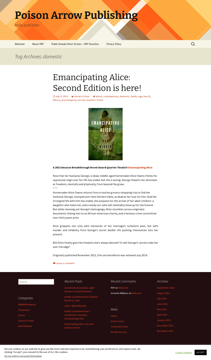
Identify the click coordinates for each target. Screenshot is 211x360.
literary (56, 100)
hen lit (147, 96)
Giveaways (24, 309)
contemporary (110, 96)
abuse (99, 96)
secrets (81, 100)
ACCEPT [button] (201, 352)
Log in (114, 315)
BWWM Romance (27, 304)
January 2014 (164, 320)
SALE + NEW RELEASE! (75, 305)
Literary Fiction (81, 96)
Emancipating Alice (140, 167)
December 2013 (165, 325)
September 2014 (165, 287)
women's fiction (95, 100)
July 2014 (162, 298)
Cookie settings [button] (183, 352)
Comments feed (119, 326)
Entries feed (117, 321)
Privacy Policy (113, 44)
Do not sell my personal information (23, 356)
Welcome (20, 44)
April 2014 (162, 314)
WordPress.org (119, 332)
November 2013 (165, 330)
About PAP (38, 44)
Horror (21, 315)
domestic (125, 96)
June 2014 (162, 303)
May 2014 (162, 309)
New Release (25, 326)
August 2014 (163, 293)
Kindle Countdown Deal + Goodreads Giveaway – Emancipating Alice (77, 315)
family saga (137, 96)
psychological (69, 100)
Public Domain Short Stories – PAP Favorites (75, 44)
